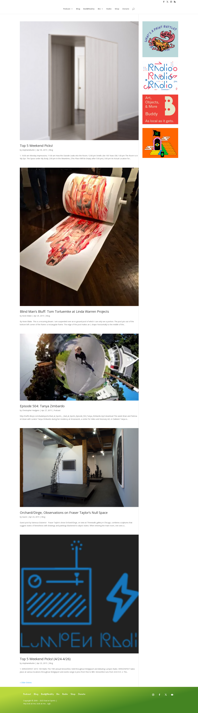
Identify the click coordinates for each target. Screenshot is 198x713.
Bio (99, 9)
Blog (78, 9)
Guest (24, 517)
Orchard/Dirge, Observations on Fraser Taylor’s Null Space (64, 512)
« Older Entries (26, 682)
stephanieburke (28, 150)
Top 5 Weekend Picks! (36, 145)
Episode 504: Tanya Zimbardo (42, 406)
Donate (125, 9)
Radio (109, 9)
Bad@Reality (89, 9)
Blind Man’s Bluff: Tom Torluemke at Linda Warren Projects (64, 311)
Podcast (66, 9)
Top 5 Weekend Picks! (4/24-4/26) (45, 659)
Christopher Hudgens (30, 410)
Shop (117, 9)
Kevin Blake (27, 316)
